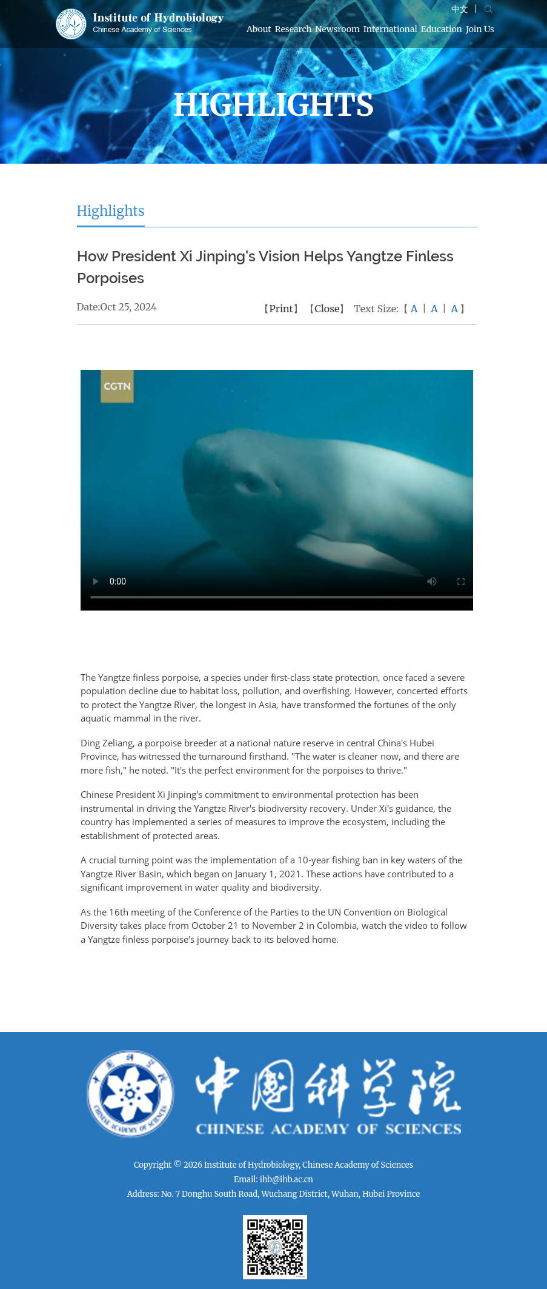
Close (326, 309)
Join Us (480, 29)
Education (441, 29)
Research (293, 29)
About (259, 29)
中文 (459, 9)
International (390, 29)
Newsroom (338, 29)
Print (281, 309)
